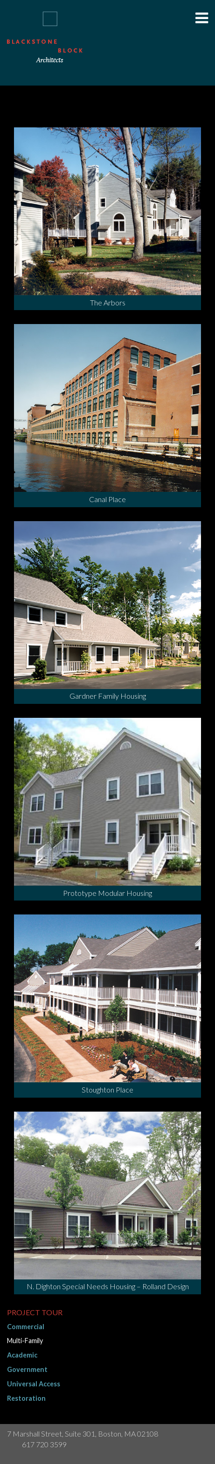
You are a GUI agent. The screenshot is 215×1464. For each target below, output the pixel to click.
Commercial (25, 1327)
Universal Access (33, 1384)
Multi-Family (25, 1341)
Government (27, 1369)
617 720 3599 (44, 1444)
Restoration (26, 1398)
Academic (22, 1355)
